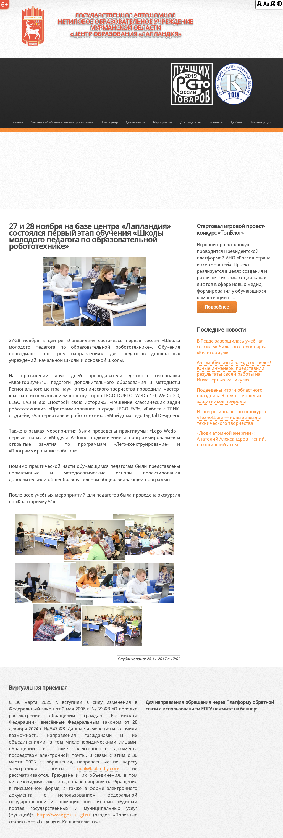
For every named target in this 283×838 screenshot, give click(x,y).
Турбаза (236, 122)
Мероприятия (162, 122)
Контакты (216, 122)
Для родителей (191, 122)
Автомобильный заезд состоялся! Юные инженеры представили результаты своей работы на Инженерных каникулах (234, 371)
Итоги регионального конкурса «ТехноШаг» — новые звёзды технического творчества (231, 417)
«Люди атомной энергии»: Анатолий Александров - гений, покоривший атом (231, 439)
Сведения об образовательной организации (62, 122)
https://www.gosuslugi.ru (63, 815)
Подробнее (217, 307)
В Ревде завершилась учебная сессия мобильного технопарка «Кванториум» (232, 347)
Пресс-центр (109, 122)
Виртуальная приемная (38, 687)
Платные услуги (261, 122)
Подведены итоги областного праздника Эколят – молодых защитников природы (230, 396)
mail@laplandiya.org (98, 768)
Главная (17, 122)
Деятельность (135, 122)
